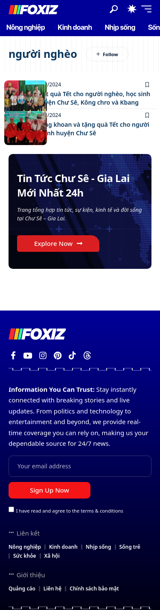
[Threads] (87, 355)
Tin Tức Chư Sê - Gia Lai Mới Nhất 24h (73, 185)
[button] (114, 9)
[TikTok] (72, 355)
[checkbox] (11, 509)
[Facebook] (13, 355)
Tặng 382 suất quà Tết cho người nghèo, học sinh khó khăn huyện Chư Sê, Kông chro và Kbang (79, 98)
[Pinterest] (58, 355)
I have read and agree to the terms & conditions (69, 510)
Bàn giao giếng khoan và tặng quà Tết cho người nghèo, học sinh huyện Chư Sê (79, 128)
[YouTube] (27, 355)
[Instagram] (43, 355)
